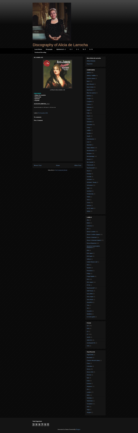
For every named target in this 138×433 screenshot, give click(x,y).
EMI (88, 250)
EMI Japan (90, 253)
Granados (42, 113)
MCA (88, 265)
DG (88, 228)
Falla (88, 113)
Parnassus (90, 270)
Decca (88, 369)
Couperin (89, 101)
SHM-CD (89, 340)
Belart (88, 223)
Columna (89, 226)
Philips (88, 273)
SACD (88, 337)
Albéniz (89, 72)
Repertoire (89, 64)
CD (38, 113)
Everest (89, 383)
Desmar (89, 375)
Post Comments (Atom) (61, 170)
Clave (88, 363)
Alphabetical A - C (61, 49)
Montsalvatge (90, 156)
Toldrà (88, 196)
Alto (88, 220)
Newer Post (37, 165)
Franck (89, 119)
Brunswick (89, 357)
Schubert (89, 179)
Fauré (88, 116)
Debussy (89, 107)
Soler (88, 188)
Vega (88, 409)
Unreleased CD (91, 343)
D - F (71, 49)
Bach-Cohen (90, 87)
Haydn (88, 136)
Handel (89, 133)
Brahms (89, 95)
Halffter (89, 130)
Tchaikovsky (90, 194)
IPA (88, 389)
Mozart (89, 159)
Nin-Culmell (90, 162)
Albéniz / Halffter (91, 75)
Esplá (88, 110)
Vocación (89, 311)
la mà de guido (91, 316)
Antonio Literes (91, 78)
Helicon (89, 259)
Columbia (89, 366)
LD (87, 331)
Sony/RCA (89, 302)
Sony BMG (90, 293)
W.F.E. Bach (90, 208)
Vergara (89, 412)
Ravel (88, 171)
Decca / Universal (91, 237)
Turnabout (89, 403)
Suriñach (89, 191)
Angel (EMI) (90, 354)
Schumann (90, 185)
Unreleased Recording (40, 52)
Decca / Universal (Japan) (94, 240)
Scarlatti (89, 176)
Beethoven (90, 90)
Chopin (89, 98)
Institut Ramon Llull (92, 262)
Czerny (89, 104)
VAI (88, 308)
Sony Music (90, 299)
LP (87, 334)
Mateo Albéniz (91, 147)
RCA (47, 113)
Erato (88, 380)
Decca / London (91, 231)
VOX (88, 406)
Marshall (89, 145)
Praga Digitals (90, 276)
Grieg (88, 127)
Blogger (78, 429)
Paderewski (90, 165)
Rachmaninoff (90, 168)
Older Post (77, 165)
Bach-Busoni (90, 84)
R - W (91, 49)
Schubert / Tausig (91, 182)
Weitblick (89, 314)
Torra (88, 199)
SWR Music (90, 291)
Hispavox (89, 386)
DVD (88, 328)
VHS (88, 346)
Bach (88, 81)
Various (89, 205)
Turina (88, 202)
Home (58, 165)
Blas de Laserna (91, 93)
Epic (88, 378)
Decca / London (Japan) (93, 234)
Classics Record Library (93, 360)
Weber (88, 211)
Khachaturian (90, 139)
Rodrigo (89, 173)
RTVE (88, 285)
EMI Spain (89, 256)
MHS (88, 395)
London (89, 392)
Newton (89, 267)
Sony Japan (90, 296)
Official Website (91, 61)
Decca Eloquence (91, 243)
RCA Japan (90, 282)
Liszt (88, 142)
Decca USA (90, 372)
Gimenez (89, 121)
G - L (77, 49)
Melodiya (89, 398)
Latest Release (38, 49)
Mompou (89, 153)
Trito (88, 305)
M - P (84, 49)
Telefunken (90, 401)
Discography (49, 49)
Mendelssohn (90, 150)
